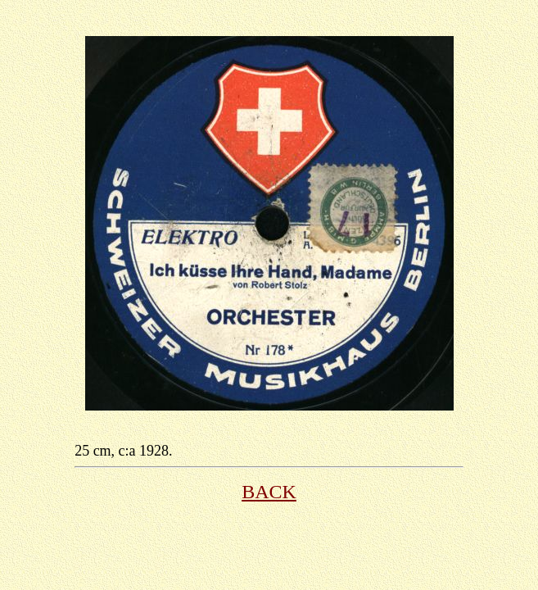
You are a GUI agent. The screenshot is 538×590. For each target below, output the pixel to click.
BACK (269, 491)
